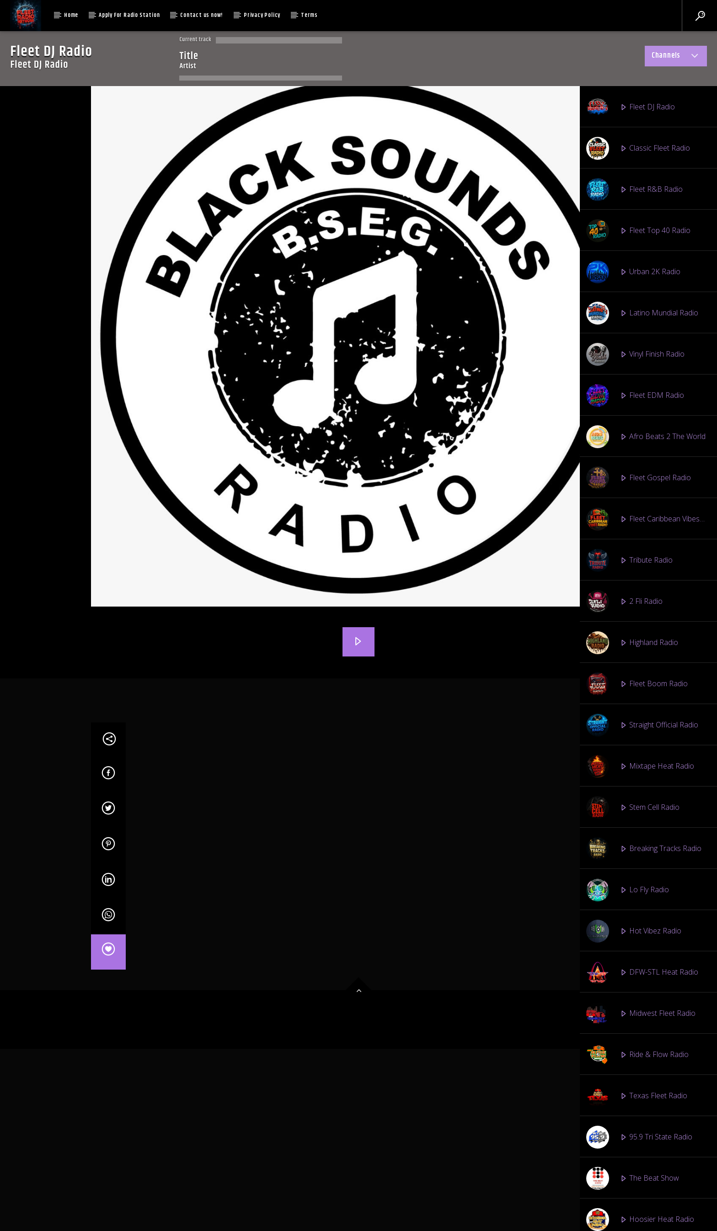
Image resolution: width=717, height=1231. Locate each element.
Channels (676, 57)
